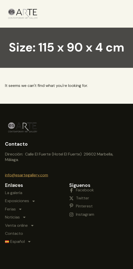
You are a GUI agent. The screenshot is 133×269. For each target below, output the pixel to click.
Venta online (19, 202)
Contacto (14, 210)
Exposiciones (20, 178)
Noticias (15, 194)
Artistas (12, 161)
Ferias (13, 186)
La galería (13, 169)
